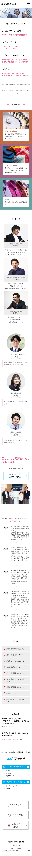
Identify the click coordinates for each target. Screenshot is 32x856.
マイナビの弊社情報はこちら (16, 766)
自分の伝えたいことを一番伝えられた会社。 (15, 403)
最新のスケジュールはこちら (16, 782)
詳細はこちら (8, 726)
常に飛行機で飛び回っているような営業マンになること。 (15, 442)
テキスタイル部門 (11, 165)
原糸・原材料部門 (11, 131)
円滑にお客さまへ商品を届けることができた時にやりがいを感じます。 (15, 364)
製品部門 (8, 199)
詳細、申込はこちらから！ (12, 739)
